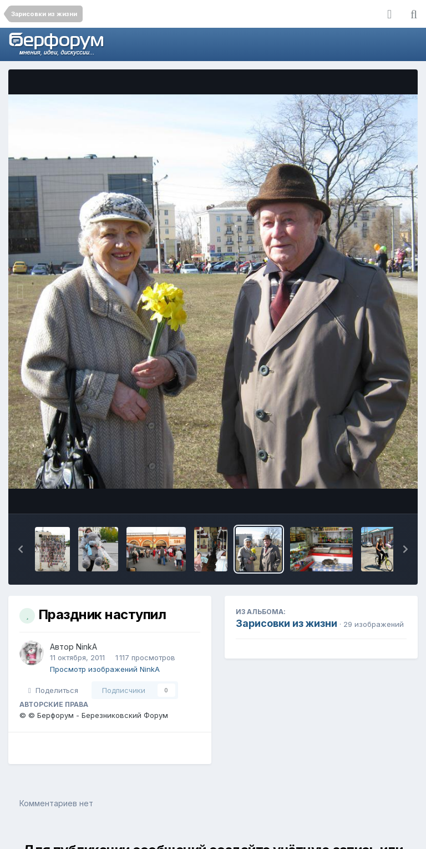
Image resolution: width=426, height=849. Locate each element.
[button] (20, 549)
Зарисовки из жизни (286, 623)
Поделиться (53, 690)
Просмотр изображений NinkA (105, 669)
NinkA (86, 646)
